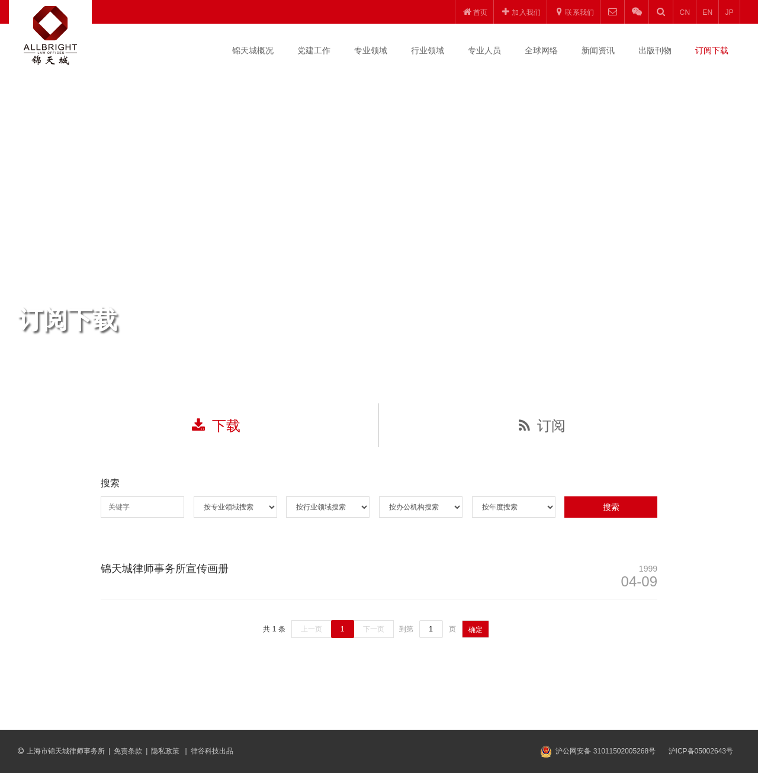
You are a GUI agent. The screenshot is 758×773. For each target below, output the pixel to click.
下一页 (373, 629)
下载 (216, 426)
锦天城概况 (253, 50)
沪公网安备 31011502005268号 (605, 751)
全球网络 (541, 50)
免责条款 (128, 751)
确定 (475, 630)
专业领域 (370, 50)
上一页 (311, 629)
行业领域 (427, 50)
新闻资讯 (598, 50)
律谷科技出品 (212, 751)
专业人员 (484, 50)
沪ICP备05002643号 (701, 751)
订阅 (542, 426)
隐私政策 (166, 751)
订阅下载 (711, 50)
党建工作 (313, 50)
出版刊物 (655, 50)
